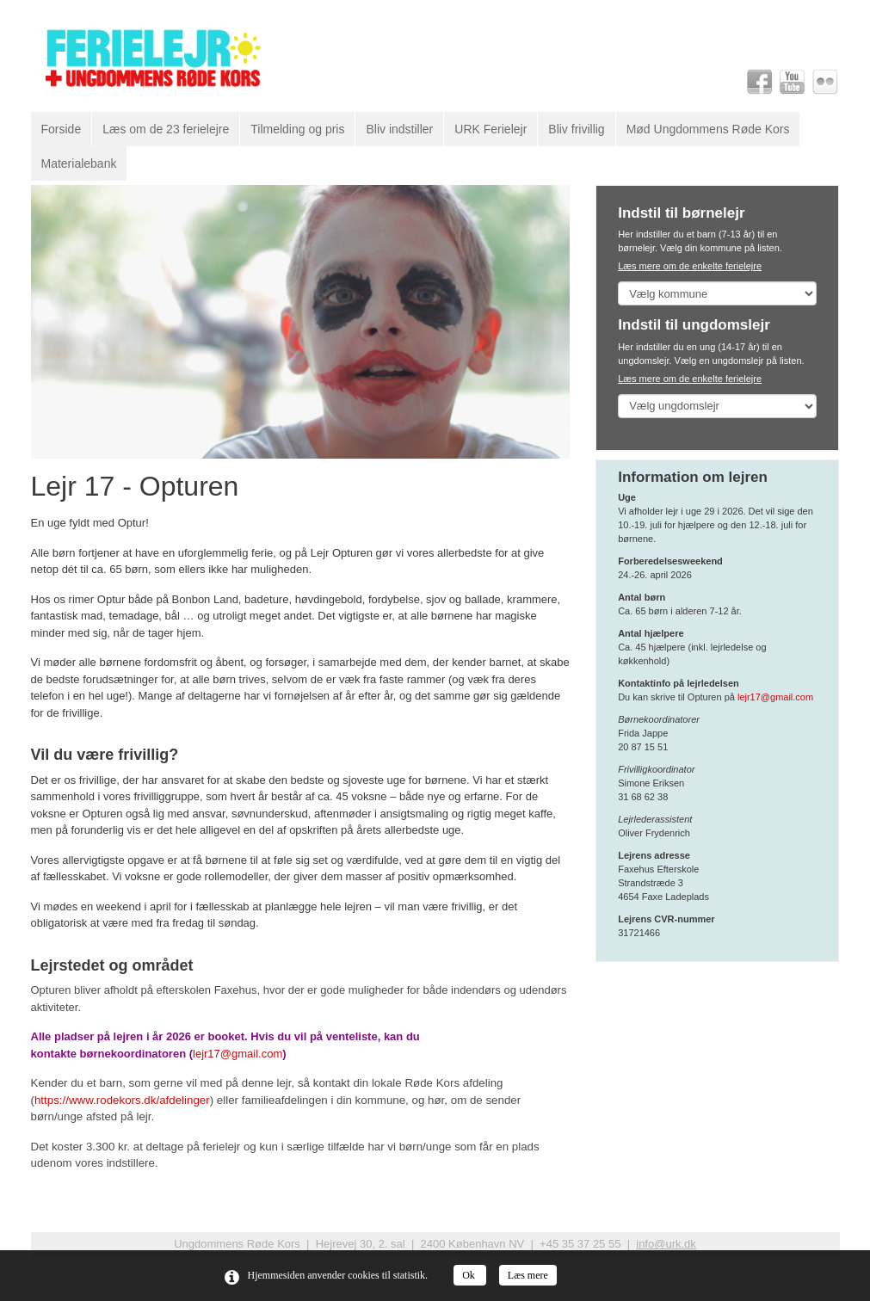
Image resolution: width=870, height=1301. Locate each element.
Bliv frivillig (576, 129)
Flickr (825, 82)
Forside (61, 129)
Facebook (760, 82)
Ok (470, 1275)
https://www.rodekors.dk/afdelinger (122, 1100)
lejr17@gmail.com (237, 1053)
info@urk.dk (666, 1243)
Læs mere (528, 1275)
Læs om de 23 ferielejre (165, 129)
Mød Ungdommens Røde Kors (708, 129)
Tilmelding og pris (297, 129)
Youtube (792, 82)
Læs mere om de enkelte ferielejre (690, 266)
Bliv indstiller (399, 129)
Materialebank (79, 163)
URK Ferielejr (490, 129)
